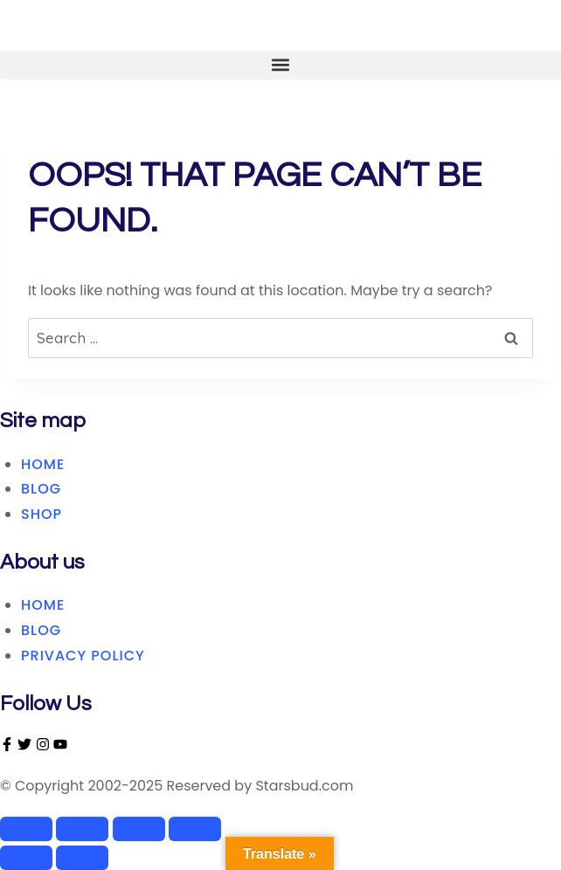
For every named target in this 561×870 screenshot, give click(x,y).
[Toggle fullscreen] (82, 829)
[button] (280, 65)
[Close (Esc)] (195, 829)
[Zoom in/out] (26, 829)
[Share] (139, 829)
